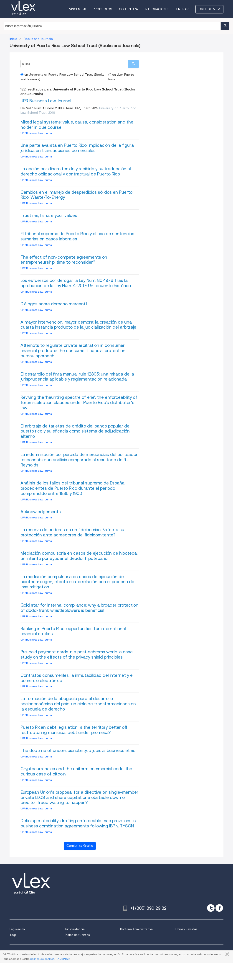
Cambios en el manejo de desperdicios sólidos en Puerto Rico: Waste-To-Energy (76, 195)
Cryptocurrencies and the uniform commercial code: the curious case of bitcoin (76, 771)
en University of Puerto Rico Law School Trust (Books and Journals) (62, 77)
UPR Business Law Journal (45, 100)
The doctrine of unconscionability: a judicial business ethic (77, 750)
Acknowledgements (40, 511)
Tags (13, 935)
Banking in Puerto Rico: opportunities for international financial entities (73, 631)
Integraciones (157, 9)
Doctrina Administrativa (136, 929)
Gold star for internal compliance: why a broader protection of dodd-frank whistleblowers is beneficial (79, 608)
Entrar (182, 9)
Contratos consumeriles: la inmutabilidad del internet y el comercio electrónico (77, 678)
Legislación (17, 929)
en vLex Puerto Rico (121, 77)
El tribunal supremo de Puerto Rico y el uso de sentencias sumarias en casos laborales (77, 236)
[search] (133, 64)
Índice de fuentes (77, 935)
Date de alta (209, 9)
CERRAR (226, 954)
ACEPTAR (63, 958)
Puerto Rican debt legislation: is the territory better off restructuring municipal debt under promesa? (73, 730)
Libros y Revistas (186, 929)
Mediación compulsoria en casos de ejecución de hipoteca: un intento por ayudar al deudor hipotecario (78, 556)
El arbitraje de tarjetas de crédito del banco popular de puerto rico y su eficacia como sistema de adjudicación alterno (75, 431)
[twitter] (211, 908)
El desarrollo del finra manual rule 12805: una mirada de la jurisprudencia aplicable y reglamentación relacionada (77, 377)
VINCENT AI (77, 9)
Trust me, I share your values (48, 215)
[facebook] (219, 908)
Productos (102, 9)
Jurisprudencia (75, 929)
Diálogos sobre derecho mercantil (53, 303)
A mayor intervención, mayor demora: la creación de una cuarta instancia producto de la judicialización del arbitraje (78, 325)
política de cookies (42, 958)
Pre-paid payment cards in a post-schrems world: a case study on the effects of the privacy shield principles (76, 654)
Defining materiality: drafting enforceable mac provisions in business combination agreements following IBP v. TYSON (78, 823)
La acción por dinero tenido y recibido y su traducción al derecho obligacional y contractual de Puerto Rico (75, 171)
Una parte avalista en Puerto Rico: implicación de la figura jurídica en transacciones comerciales (77, 148)
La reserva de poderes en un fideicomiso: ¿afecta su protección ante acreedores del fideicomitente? (72, 532)
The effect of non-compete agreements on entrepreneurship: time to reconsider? (63, 260)
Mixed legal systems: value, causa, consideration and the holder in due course (76, 125)
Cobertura (128, 9)
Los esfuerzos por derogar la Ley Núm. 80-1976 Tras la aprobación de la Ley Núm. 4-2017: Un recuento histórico (75, 283)
